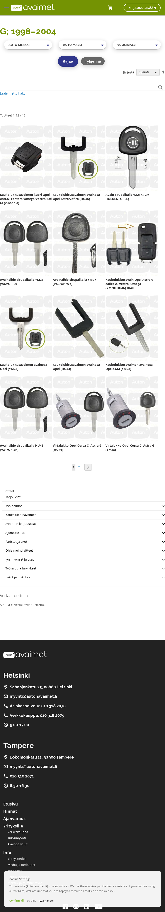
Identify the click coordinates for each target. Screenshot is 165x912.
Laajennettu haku (13, 93)
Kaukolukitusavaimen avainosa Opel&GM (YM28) (129, 367)
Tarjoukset (12, 497)
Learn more (46, 900)
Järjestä (128, 72)
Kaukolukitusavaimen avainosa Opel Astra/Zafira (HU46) (76, 197)
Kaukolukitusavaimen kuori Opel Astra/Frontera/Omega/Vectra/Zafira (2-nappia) (26, 199)
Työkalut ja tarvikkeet (20, 568)
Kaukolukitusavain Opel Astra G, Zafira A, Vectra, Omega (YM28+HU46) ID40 (129, 284)
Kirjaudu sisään (142, 8)
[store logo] (32, 7)
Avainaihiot (13, 506)
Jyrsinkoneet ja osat (19, 559)
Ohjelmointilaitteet (19, 550)
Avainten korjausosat (20, 524)
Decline (31, 900)
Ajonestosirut (15, 533)
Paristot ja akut (16, 541)
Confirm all (16, 900)
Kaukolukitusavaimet (20, 515)
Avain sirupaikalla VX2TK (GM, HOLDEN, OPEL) (127, 197)
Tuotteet (8, 491)
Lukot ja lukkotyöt (18, 577)
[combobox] (28, 44)
